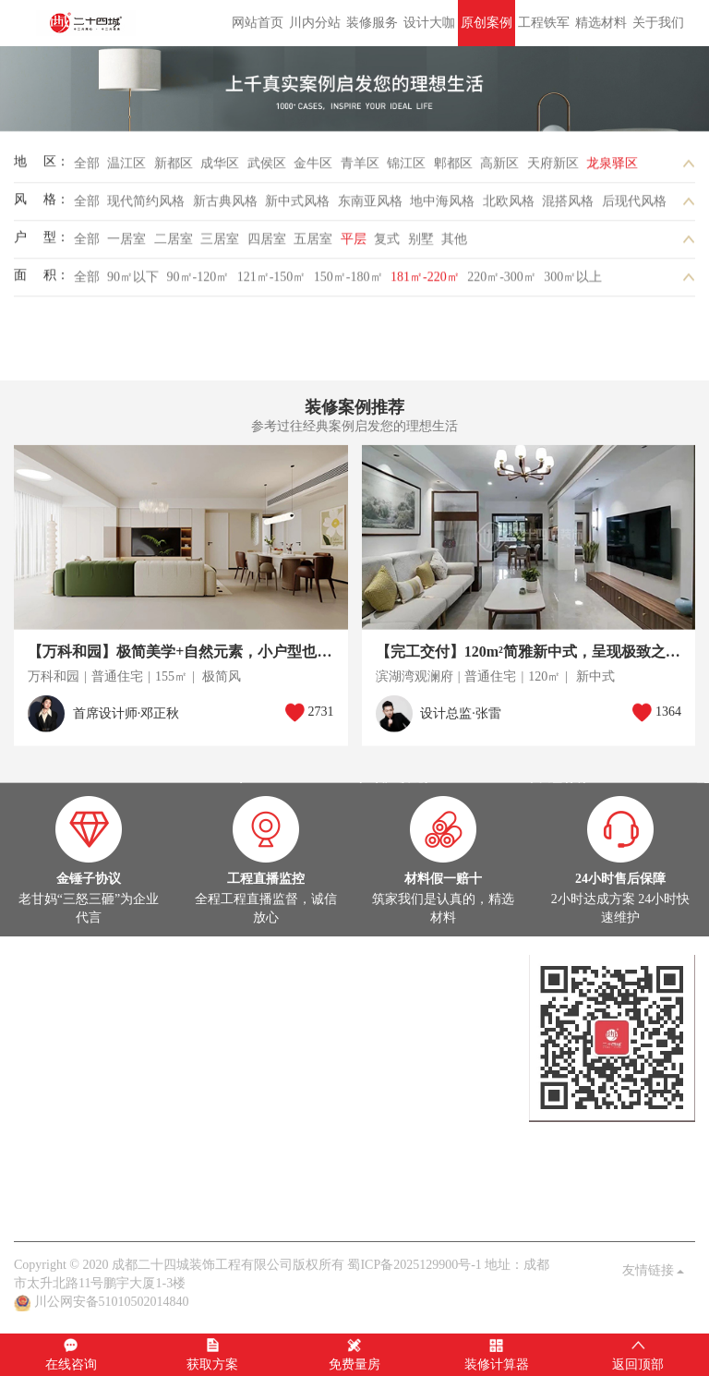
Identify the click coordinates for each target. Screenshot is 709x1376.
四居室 (266, 244)
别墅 (421, 244)
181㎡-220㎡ (425, 282)
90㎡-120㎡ (198, 282)
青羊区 (360, 168)
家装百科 (149, 1148)
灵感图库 (149, 1037)
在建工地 (95, 1037)
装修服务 (372, 23)
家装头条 (40, 1130)
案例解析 (95, 1148)
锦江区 (406, 168)
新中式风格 (297, 206)
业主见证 (205, 1148)
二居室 (173, 244)
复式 (387, 244)
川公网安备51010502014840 (111, 1302)
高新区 (499, 168)
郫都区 (453, 168)
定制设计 (40, 982)
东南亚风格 (370, 206)
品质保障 (136, 1204)
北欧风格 (509, 206)
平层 (354, 244)
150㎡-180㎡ (348, 282)
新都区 (173, 168)
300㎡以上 (573, 282)
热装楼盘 (40, 1093)
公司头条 (40, 1148)
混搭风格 (568, 206)
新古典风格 (225, 206)
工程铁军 (544, 23)
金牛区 (313, 168)
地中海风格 (442, 206)
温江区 (126, 168)
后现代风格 (634, 206)
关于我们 (658, 23)
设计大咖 (429, 23)
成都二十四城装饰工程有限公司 (88, 23)
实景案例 (40, 1037)
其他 (454, 244)
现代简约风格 (146, 206)
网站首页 (257, 23)
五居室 (313, 244)
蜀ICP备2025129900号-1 (414, 1265)
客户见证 (192, 1204)
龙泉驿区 (612, 168)
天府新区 (553, 168)
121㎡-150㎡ (271, 282)
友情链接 (653, 1270)
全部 (87, 168)
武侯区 (266, 168)
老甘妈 (33, 1204)
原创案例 (486, 23)
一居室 (126, 244)
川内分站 (315, 23)
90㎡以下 (133, 282)
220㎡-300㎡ (501, 282)
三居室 (219, 244)
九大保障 (246, 1204)
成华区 (219, 168)
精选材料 (601, 23)
